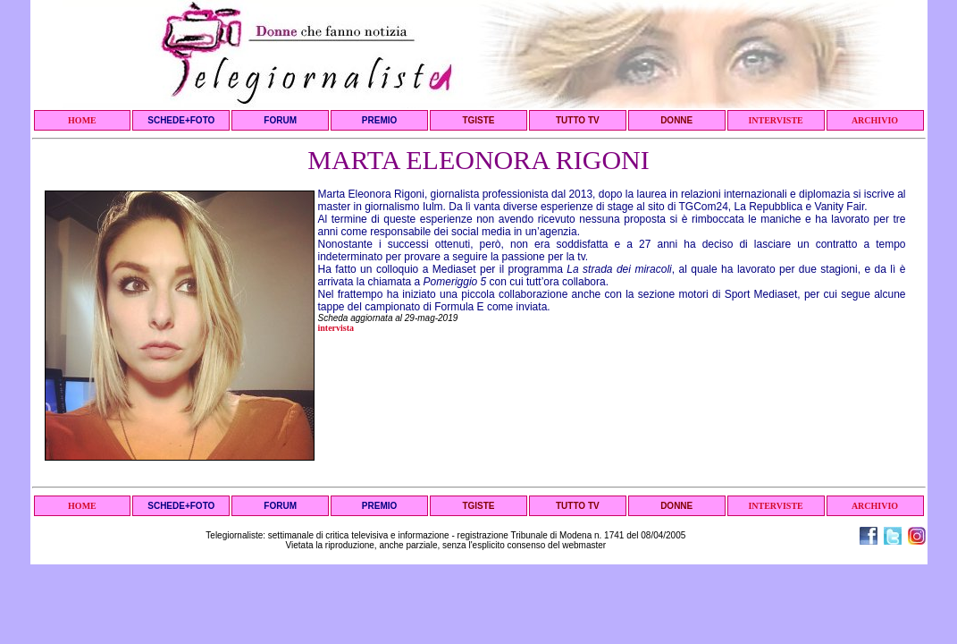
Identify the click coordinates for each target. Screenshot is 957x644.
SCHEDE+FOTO (180, 120)
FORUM (280, 120)
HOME (82, 120)
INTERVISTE (775, 120)
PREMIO (379, 120)
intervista (336, 328)
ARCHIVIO (875, 120)
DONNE (676, 120)
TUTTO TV (578, 120)
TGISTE (478, 120)
